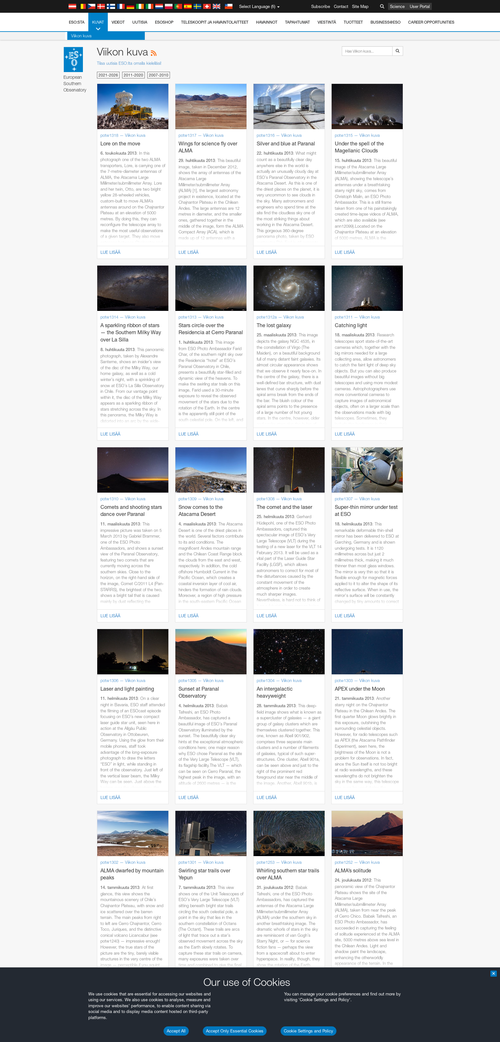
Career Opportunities (431, 22)
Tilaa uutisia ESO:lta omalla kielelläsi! (129, 63)
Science (397, 6)
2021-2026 (108, 75)
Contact (341, 6)
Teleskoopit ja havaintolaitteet (214, 22)
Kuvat (98, 26)
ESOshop (164, 22)
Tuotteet (353, 22)
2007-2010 (158, 75)
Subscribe (320, 6)
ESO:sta (77, 22)
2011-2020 (133, 75)
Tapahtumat (297, 22)
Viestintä (327, 22)
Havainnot (266, 22)
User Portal (420, 6)
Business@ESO (386, 22)
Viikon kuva (79, 35)
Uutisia (139, 22)
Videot (118, 22)
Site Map (360, 6)
